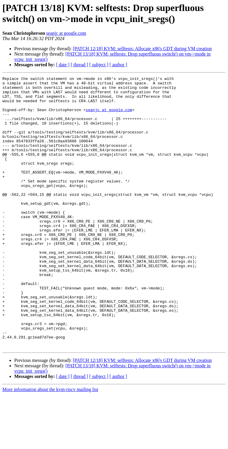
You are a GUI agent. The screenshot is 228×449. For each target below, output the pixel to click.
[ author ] (118, 64)
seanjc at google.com (66, 33)
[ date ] (62, 64)
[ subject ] (98, 64)
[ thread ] (79, 64)
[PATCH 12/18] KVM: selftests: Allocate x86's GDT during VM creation (142, 48)
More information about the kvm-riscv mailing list (50, 443)
